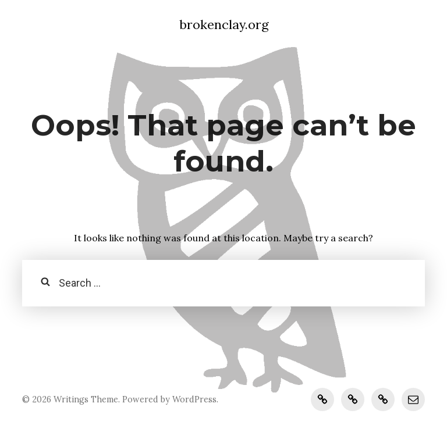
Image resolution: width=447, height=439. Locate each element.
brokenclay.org (223, 24)
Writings (71, 399)
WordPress (194, 399)
